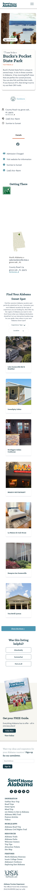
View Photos (11, 40)
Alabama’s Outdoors (13, 862)
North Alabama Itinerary (15, 857)
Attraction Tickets (12, 847)
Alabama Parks (11, 839)
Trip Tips (8, 844)
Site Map (8, 849)
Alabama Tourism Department (14, 884)
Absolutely (18, 650)
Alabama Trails (11, 837)
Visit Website (8, 65)
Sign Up (8, 766)
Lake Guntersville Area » (19, 260)
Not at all (18, 664)
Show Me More (18, 629)
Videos (8, 820)
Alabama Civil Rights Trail (16, 829)
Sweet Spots (10, 807)
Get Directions (10, 115)
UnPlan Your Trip (12, 802)
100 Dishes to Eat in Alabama (17, 812)
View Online (9, 735)
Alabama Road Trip (13, 827)
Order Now (9, 731)
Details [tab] (18, 135)
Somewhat (18, 657)
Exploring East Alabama (15, 864)
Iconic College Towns (14, 859)
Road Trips (9, 804)
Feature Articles (11, 817)
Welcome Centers (12, 842)
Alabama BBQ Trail (13, 814)
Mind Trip (9, 809)
